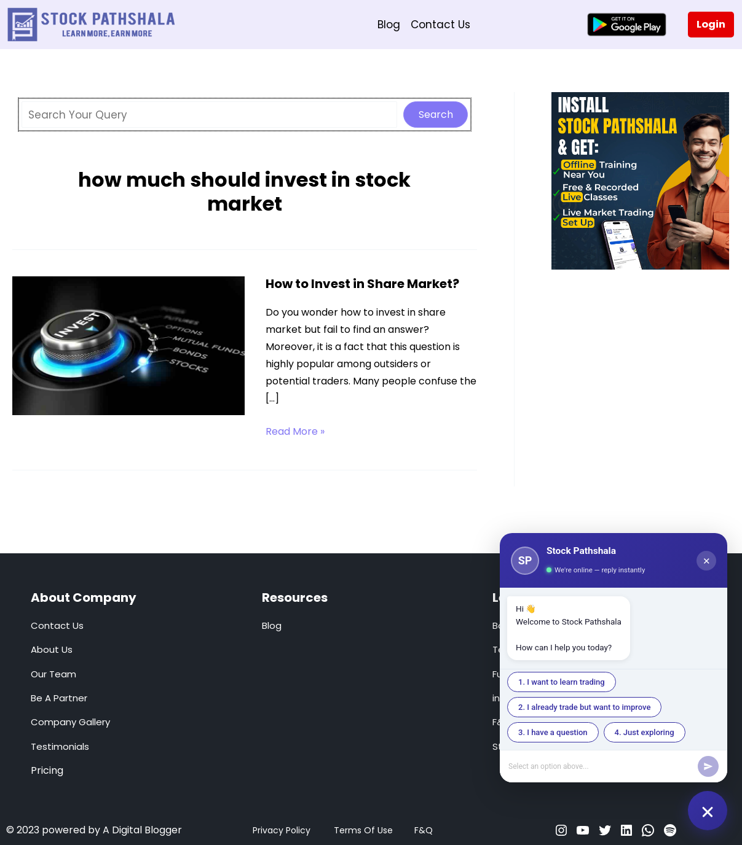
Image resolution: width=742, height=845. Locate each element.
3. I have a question (553, 732)
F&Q (423, 830)
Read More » (295, 431)
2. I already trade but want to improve (584, 707)
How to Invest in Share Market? (362, 283)
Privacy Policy (281, 830)
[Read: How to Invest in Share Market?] (128, 345)
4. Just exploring (644, 732)
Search (436, 114)
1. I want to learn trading (561, 682)
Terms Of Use (363, 830)
